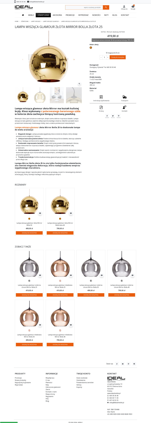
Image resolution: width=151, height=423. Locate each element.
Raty (47, 385)
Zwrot (48, 389)
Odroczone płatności (53, 387)
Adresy (78, 385)
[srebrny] (29, 281)
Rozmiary (20, 184)
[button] (133, 7)
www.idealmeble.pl (113, 393)
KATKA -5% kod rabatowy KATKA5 (113, 32)
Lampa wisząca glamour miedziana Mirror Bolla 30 (29, 335)
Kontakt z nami (51, 392)
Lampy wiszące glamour (51, 21)
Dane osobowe (81, 378)
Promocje (18, 378)
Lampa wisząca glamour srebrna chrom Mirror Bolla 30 (91, 286)
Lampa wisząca (22, 127)
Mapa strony (50, 394)
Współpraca (50, 378)
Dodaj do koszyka (117, 57)
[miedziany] (60, 281)
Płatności (49, 382)
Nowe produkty (20, 380)
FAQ (47, 399)
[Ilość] (104, 57)
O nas (48, 380)
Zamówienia (80, 380)
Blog (47, 401)
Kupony (79, 387)
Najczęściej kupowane (23, 382)
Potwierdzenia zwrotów (84, 382)
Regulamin (49, 396)
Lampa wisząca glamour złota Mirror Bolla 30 (29, 224)
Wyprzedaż (19, 385)
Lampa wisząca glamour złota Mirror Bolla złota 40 (60, 224)
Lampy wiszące (35, 21)
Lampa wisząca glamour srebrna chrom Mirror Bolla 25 (29, 286)
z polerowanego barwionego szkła (60, 111)
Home (16, 21)
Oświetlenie (25, 21)
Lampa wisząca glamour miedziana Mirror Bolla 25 (60, 286)
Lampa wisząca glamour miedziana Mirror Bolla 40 (60, 335)
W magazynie (111, 53)
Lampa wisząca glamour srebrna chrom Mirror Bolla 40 (121, 286)
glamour (34, 127)
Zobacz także (23, 246)
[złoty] (29, 219)
